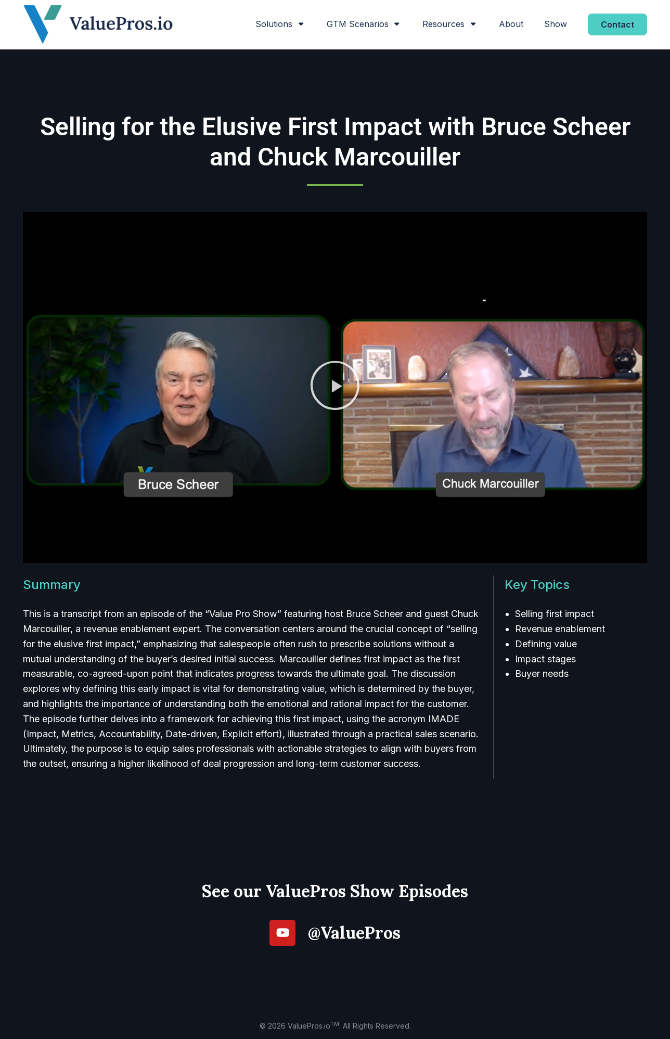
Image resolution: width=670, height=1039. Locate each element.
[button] (335, 387)
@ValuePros (354, 932)
